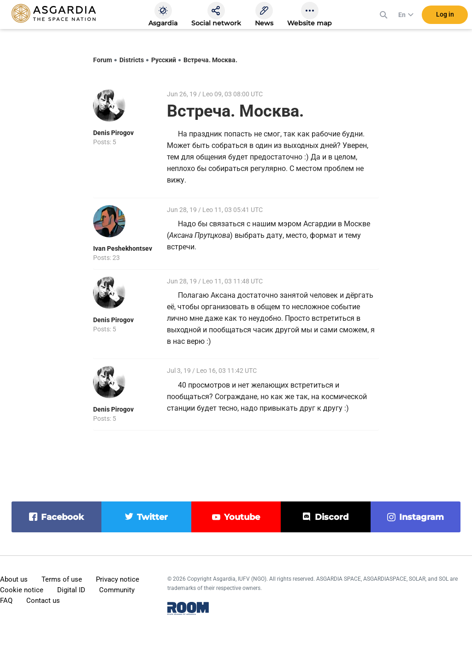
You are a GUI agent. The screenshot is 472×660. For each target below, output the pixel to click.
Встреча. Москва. (210, 60)
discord (331, 517)
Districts (131, 60)
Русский (163, 60)
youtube (242, 517)
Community (117, 590)
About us (14, 579)
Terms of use (61, 579)
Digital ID (71, 590)
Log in (445, 18)
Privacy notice (117, 579)
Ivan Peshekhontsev (122, 248)
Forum (102, 60)
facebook (62, 517)
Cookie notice (21, 590)
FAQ (6, 600)
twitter (152, 517)
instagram (421, 517)
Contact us (43, 600)
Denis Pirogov (113, 132)
